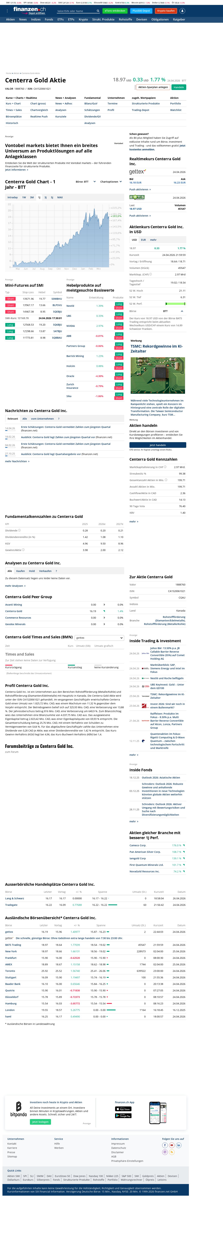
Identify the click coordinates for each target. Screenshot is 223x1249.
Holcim (70, 366)
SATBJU (57, 331)
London (10, 1009)
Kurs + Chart (13, 103)
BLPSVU (57, 305)
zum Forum (11, 751)
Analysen (60, 110)
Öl (173, 2)
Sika (68, 396)
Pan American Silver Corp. (145, 851)
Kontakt (11, 1143)
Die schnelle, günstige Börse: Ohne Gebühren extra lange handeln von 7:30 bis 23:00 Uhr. (64, 937)
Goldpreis (148, 1175)
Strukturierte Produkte (146, 103)
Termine (112, 103)
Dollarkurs (13, 1179)
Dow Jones (79, 1175)
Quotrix (10, 990)
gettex (9, 931)
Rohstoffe (125, 19)
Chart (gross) (38, 103)
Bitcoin (135, 2)
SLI (31, 1175)
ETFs (61, 19)
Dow (42, 2)
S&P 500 (126, 1175)
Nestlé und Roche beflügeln (167, 678)
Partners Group (75, 346)
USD (134, 239)
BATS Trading (13, 944)
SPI (25, 2)
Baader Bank (12, 983)
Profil (111, 110)
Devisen (141, 19)
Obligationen (160, 19)
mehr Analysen (15, 585)
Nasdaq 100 (96, 1175)
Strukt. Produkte (103, 19)
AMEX (8, 964)
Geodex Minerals (15, 624)
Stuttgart (10, 977)
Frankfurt (11, 957)
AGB (113, 1156)
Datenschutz (118, 1147)
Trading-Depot (140, 110)
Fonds (49, 19)
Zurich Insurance (72, 386)
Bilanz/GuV (90, 103)
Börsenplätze (14, 116)
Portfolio (175, 103)
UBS (68, 315)
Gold (117, 2)
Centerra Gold (13, 611)
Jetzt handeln (158, 445)
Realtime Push (39, 116)
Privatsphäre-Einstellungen (127, 1160)
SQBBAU (57, 337)
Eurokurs (28, 1179)
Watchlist (175, 110)
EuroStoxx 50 (62, 1175)
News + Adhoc (63, 103)
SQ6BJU (57, 324)
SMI (8, 2)
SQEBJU (57, 311)
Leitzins (162, 1179)
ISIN (30, 89)
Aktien (10, 19)
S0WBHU (57, 298)
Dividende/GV (92, 116)
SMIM (40, 1175)
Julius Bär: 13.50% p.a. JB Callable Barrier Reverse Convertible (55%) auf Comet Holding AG (167, 653)
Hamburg (11, 1003)
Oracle (70, 376)
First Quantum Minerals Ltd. (147, 864)
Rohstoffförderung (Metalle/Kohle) (164, 623)
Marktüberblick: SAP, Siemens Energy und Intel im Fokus (167, 668)
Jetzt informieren (16, 169)
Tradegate (11, 904)
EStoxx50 (98, 2)
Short (119, 307)
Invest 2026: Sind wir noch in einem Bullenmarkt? (167, 705)
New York (11, 951)
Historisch (12, 123)
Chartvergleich (39, 110)
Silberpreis (43, 1179)
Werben (59, 1147)
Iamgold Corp (138, 858)
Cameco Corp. (138, 845)
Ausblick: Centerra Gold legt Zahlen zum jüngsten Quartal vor (58, 437)
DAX (60, 2)
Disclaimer (117, 1152)
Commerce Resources (18, 617)
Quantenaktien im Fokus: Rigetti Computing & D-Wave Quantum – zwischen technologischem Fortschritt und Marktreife (167, 740)
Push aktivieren (140, 189)
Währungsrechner (131, 1179)
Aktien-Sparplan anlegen (153, 87)
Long (119, 304)
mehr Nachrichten (17, 461)
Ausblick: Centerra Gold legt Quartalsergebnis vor (51, 454)
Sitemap (12, 1156)
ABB (68, 336)
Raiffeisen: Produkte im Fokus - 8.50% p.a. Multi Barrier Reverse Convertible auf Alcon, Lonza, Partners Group (167, 720)
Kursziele (60, 116)
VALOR (9, 89)
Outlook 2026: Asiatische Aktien (161, 777)
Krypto (83, 19)
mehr (153, 239)
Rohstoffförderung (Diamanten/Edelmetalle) (170, 618)
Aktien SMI (13, 1175)
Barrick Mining (75, 356)
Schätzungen (92, 110)
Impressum (118, 1143)
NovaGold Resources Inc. (145, 871)
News (23, 19)
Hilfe (57, 1143)
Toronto (10, 970)
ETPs (71, 19)
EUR (143, 239)
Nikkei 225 (112, 1175)
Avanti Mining (13, 604)
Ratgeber (179, 19)
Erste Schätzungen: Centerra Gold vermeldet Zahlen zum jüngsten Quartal (65, 427)
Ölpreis (150, 1179)
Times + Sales (14, 110)
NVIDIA (70, 326)
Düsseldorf (11, 996)
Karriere (12, 1147)
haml (8, 1016)
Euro (78, 2)
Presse (11, 1152)
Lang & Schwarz (14, 898)
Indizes (36, 19)
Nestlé (70, 305)
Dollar (155, 2)
